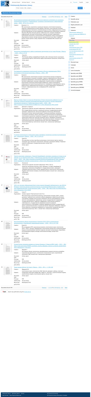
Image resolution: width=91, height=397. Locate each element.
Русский (75, 2)
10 (57, 16)
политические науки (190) (75, 47)
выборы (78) (72, 52)
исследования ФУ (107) (75, 49)
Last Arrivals (5, 395)
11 (59, 16)
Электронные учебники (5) (76, 32)
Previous (44, 16)
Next (66, 16)
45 (62, 16)
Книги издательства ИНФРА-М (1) (77, 34)
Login (87, 2)
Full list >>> (71, 35)
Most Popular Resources (15, 395)
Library (33, 2)
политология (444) (74, 42)
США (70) (71, 56)
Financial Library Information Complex (57, 395)
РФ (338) (71, 45)
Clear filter (71, 40)
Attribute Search (26, 2)
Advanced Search (16, 2)
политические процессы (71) (76, 54)
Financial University (53, 393)
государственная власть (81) (76, 51)
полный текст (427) (74, 44)
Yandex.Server (27, 291)
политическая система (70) (76, 58)
